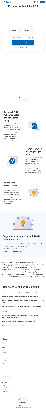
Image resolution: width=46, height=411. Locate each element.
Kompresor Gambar (6, 365)
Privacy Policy (5, 387)
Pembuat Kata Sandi (6, 376)
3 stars (23, 100)
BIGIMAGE (4, 370)
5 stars (27, 100)
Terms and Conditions (6, 389)
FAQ (2, 354)
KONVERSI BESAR (5, 367)
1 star (19, 100)
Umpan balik (4, 352)
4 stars (25, 100)
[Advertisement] (24, 18)
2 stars (21, 100)
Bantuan (3, 350)
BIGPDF (3, 363)
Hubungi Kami (5, 391)
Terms (26, 405)
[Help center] (38, 2)
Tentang (3, 385)
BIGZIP (3, 372)
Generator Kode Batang (7, 374)
